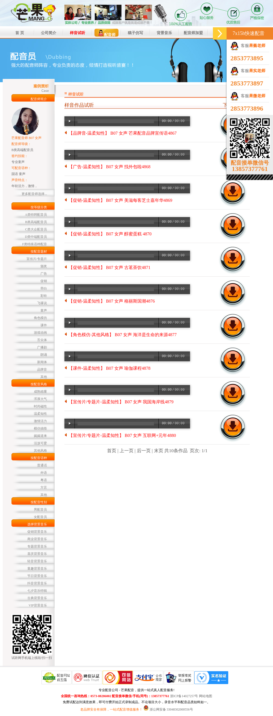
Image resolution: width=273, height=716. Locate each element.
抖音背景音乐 (37, 583)
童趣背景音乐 (37, 568)
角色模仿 (40, 318)
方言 (43, 487)
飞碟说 (42, 303)
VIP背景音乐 (38, 605)
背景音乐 (164, 33)
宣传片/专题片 (36, 259)
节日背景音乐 (37, 576)
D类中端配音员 (36, 237)
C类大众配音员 (36, 229)
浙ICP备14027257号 (184, 696)
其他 (43, 377)
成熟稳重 (40, 391)
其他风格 (40, 450)
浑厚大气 (40, 399)
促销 (43, 281)
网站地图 (205, 696)
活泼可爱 (40, 443)
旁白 (43, 288)
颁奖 (43, 266)
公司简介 (48, 33)
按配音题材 (39, 251)
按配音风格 (39, 384)
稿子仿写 (135, 33)
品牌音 (42, 369)
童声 (43, 310)
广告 (43, 274)
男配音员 (40, 509)
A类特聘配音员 (36, 215)
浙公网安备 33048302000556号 (171, 709)
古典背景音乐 (37, 598)
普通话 (42, 465)
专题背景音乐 (37, 546)
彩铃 (43, 296)
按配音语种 (39, 458)
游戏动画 (40, 333)
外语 (43, 473)
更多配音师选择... (34, 194)
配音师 (106, 33)
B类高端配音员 (36, 222)
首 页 (19, 33)
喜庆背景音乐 (37, 554)
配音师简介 (39, 99)
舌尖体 (42, 340)
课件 (43, 325)
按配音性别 (39, 502)
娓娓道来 (40, 436)
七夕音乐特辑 (37, 591)
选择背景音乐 (37, 524)
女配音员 (40, 517)
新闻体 (42, 362)
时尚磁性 (40, 406)
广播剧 (42, 347)
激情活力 (40, 421)
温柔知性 (40, 414)
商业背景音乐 (37, 539)
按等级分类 (39, 207)
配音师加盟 (193, 33)
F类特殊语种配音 (34, 244)
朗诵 (43, 355)
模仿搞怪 (40, 428)
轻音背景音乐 (37, 561)
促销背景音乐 (37, 532)
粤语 (43, 480)
